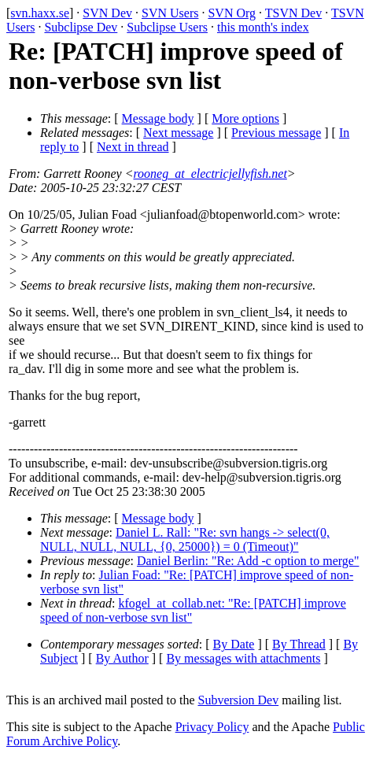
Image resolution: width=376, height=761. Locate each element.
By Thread (299, 644)
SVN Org (232, 13)
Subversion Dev (238, 700)
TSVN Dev (293, 13)
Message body (158, 118)
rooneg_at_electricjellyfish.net (209, 173)
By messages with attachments (243, 658)
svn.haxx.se (39, 13)
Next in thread (133, 146)
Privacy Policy (212, 726)
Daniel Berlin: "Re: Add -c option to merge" (248, 560)
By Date (234, 644)
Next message (178, 132)
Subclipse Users (167, 27)
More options (245, 118)
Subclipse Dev (80, 27)
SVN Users (170, 13)
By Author (122, 658)
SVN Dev (107, 13)
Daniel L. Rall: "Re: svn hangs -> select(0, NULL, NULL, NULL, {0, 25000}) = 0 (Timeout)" (185, 539)
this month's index (263, 27)
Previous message (276, 132)
